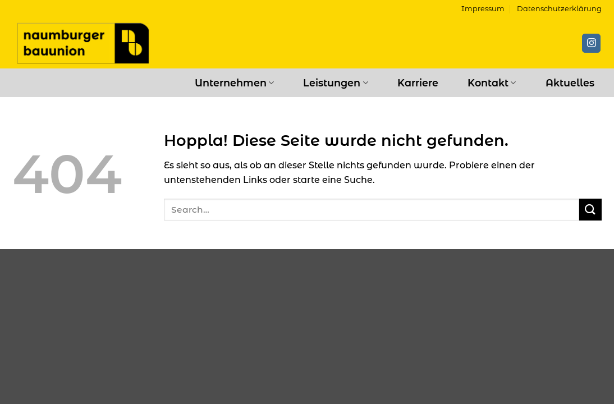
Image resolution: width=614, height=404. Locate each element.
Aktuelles (570, 83)
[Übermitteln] (590, 210)
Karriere (417, 83)
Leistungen (335, 83)
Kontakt (492, 83)
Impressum (483, 8)
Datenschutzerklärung (559, 8)
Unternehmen (234, 83)
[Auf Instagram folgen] (591, 43)
